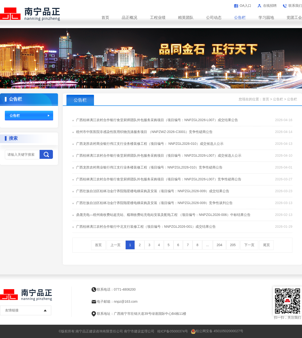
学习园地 (266, 17)
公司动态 (214, 17)
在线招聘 (270, 5)
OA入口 (245, 5)
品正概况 (129, 17)
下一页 (249, 245)
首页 (105, 17)
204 (219, 245)
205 (233, 245)
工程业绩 (157, 17)
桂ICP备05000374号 (172, 331)
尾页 (266, 245)
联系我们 (295, 5)
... (207, 245)
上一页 (115, 245)
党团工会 (294, 17)
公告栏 (240, 17)
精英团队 (186, 17)
